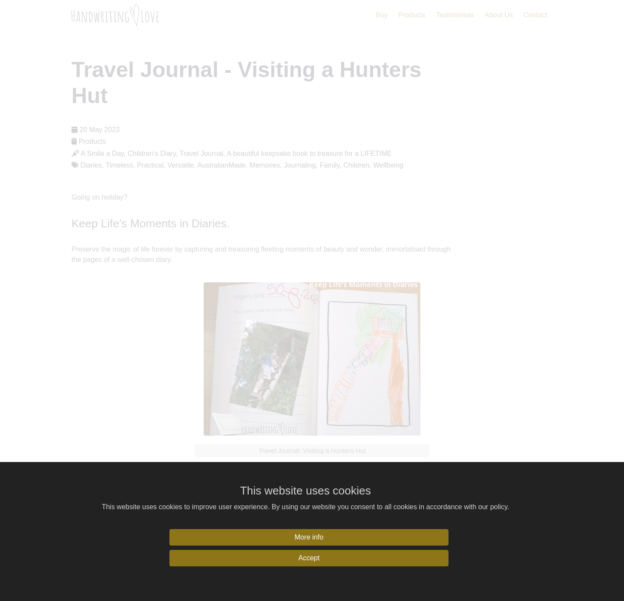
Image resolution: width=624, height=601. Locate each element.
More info (309, 537)
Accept (309, 558)
